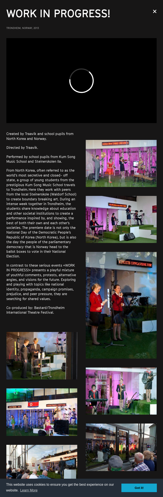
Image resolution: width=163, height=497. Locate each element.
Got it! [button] (139, 488)
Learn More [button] (29, 490)
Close (155, 11)
